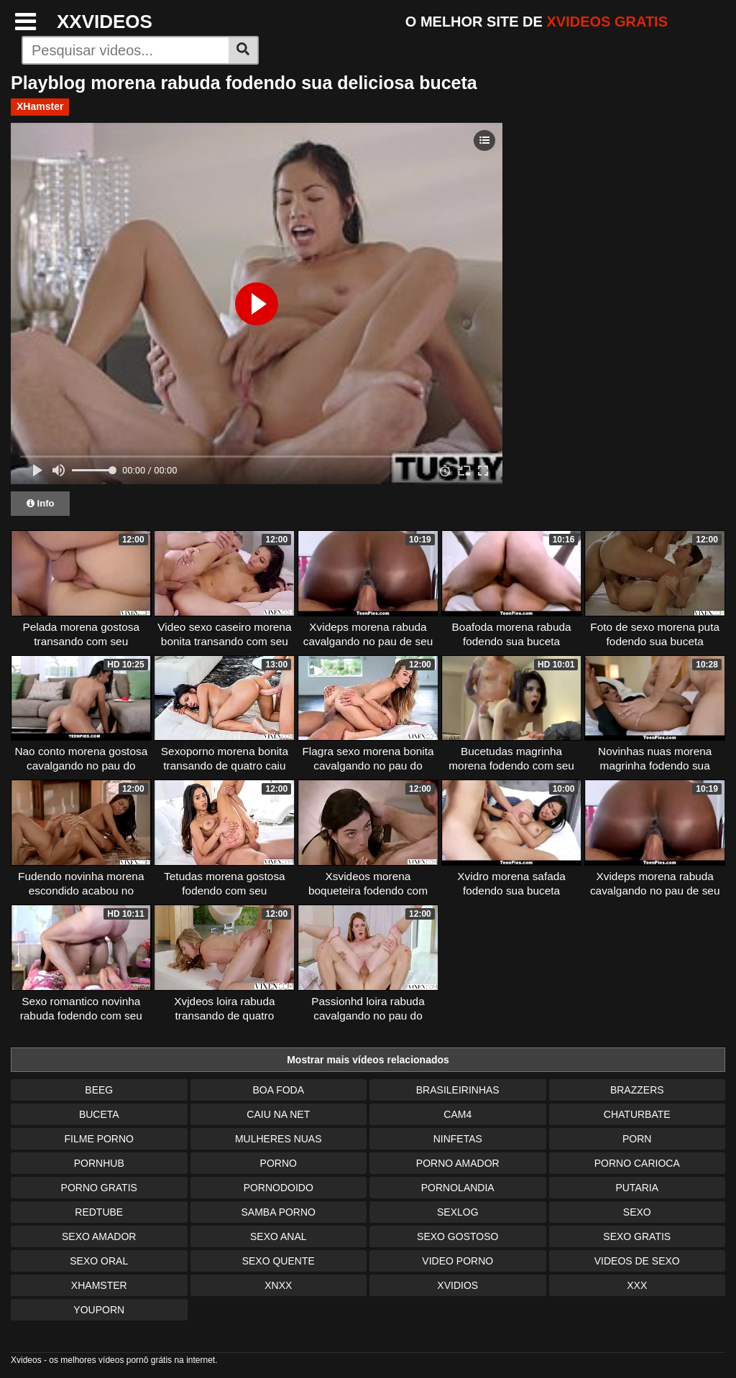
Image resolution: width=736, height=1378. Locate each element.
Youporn (98, 1309)
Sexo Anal (278, 1236)
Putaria (636, 1187)
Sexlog (458, 1212)
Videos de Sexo (637, 1261)
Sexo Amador (99, 1236)
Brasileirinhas (458, 1090)
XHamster (40, 106)
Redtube (99, 1212)
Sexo (637, 1212)
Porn (636, 1139)
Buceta (99, 1114)
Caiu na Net (278, 1114)
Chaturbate (637, 1114)
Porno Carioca (637, 1163)
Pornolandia (457, 1187)
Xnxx (278, 1285)
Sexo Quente (278, 1261)
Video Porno (457, 1261)
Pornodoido (278, 1187)
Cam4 (457, 1114)
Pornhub (99, 1163)
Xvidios (457, 1285)
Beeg (99, 1090)
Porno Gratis (99, 1187)
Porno (278, 1163)
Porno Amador (458, 1163)
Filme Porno (99, 1139)
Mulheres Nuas (278, 1139)
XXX (637, 1285)
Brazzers (637, 1090)
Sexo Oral (99, 1261)
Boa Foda (278, 1090)
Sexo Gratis (637, 1236)
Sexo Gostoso (457, 1236)
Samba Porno (279, 1212)
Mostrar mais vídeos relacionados (368, 1059)
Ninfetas (457, 1139)
